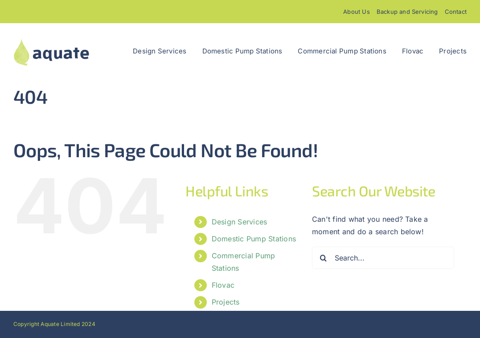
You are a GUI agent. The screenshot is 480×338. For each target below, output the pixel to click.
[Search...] (383, 258)
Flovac (223, 285)
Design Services (239, 221)
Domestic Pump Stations (254, 238)
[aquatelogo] (51, 41)
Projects (226, 301)
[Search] (323, 258)
